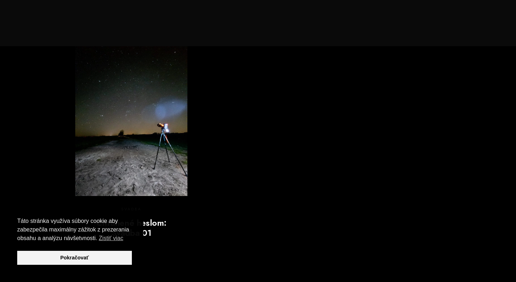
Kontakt (475, 29)
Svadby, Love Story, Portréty (323, 29)
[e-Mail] (475, 14)
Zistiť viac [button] (111, 238)
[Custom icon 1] (488, 14)
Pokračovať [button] (74, 258)
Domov (218, 29)
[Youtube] (450, 14)
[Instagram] (463, 14)
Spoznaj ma (255, 29)
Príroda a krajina (401, 29)
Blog (444, 29)
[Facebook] (437, 14)
